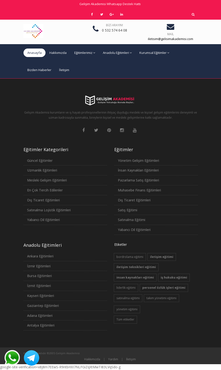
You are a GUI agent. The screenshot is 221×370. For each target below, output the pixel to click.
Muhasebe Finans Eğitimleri (139, 190)
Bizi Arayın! (114, 25)
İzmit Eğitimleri (39, 285)
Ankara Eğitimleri (40, 256)
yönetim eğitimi (126, 309)
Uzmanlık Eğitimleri (42, 170)
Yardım (113, 359)
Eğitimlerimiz (84, 52)
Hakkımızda (58, 52)
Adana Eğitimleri (40, 315)
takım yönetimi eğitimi (161, 298)
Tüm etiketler (125, 319)
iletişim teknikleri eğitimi (136, 267)
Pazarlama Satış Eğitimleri (138, 180)
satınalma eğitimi (128, 298)
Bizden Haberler (39, 70)
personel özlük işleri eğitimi (163, 288)
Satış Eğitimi (127, 210)
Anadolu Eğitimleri (117, 52)
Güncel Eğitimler (40, 160)
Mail (170, 34)
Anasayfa (34, 52)
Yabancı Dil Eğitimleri (43, 219)
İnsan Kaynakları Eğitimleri (138, 170)
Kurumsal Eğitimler (154, 52)
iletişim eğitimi (161, 257)
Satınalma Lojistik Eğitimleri (49, 210)
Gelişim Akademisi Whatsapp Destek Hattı (110, 4)
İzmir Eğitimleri (39, 266)
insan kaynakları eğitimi (135, 277)
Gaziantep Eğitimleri (43, 305)
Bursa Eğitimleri (39, 275)
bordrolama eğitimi (129, 257)
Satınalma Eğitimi (131, 219)
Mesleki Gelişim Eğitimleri (47, 180)
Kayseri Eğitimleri (40, 295)
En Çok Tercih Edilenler (45, 190)
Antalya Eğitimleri (40, 325)
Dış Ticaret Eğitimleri (43, 200)
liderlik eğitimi (126, 288)
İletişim (64, 70)
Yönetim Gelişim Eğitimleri (138, 160)
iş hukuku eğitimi (174, 277)
